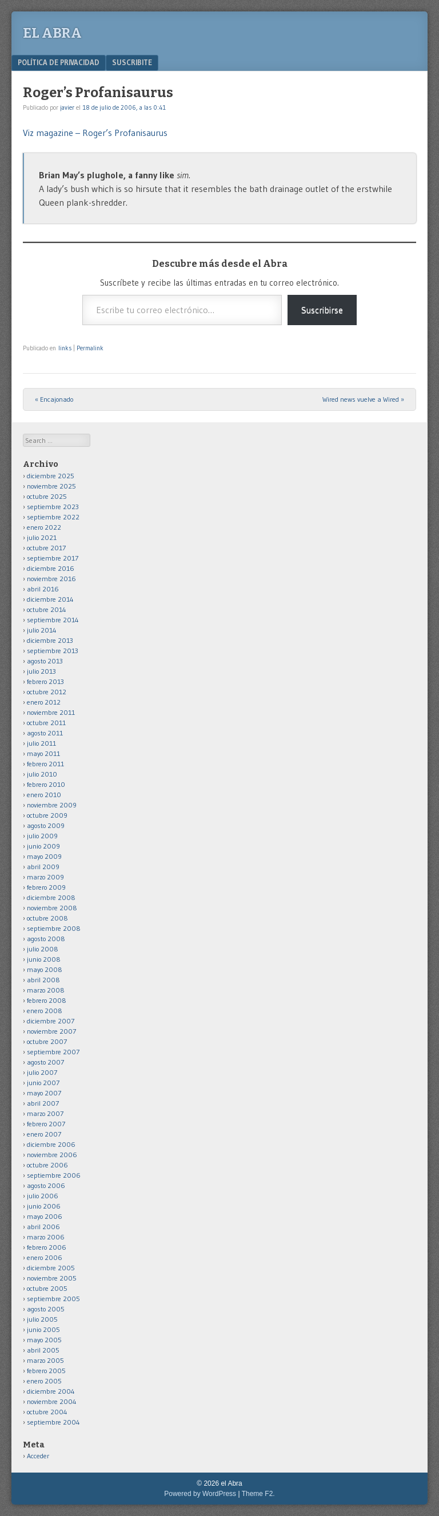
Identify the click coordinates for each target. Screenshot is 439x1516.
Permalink (90, 348)
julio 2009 (42, 835)
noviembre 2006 (52, 1154)
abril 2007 (43, 1103)
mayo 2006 (44, 1216)
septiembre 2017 (52, 558)
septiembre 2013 (52, 650)
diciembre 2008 (51, 897)
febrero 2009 (46, 887)
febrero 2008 (46, 1000)
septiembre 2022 (53, 517)
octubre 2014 (46, 609)
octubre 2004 (47, 1411)
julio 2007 (42, 1072)
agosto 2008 (46, 938)
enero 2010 (44, 794)
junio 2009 (43, 846)
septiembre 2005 (53, 1298)
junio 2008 (44, 959)
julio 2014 (42, 630)
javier (67, 107)
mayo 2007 (44, 1093)
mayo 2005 (44, 1339)
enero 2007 (44, 1134)
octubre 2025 (47, 496)
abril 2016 (43, 589)
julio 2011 (41, 743)
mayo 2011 (43, 753)
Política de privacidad (58, 62)
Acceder (38, 1455)
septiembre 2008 (54, 928)
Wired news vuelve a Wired (363, 399)
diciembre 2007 (50, 1021)
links (64, 348)
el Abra (52, 33)
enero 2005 (44, 1381)
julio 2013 (41, 671)
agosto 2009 (46, 825)
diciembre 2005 (51, 1267)
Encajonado (54, 399)
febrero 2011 (45, 763)
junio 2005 (43, 1329)
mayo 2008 (44, 969)
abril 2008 (43, 979)
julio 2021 (42, 537)
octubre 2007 (47, 1041)
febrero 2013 (45, 681)
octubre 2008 (47, 918)
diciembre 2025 (50, 475)
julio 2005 (42, 1319)
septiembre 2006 (54, 1175)
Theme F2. (258, 1494)
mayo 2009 (44, 856)
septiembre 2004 (53, 1422)
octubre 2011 (46, 722)
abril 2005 (43, 1350)
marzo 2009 (45, 877)
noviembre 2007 (51, 1031)
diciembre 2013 (50, 640)
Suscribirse (322, 309)
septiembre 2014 (53, 619)
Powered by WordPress (200, 1494)
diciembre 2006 (51, 1144)
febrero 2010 (46, 784)
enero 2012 (44, 702)
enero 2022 (44, 527)
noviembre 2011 (51, 712)
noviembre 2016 (51, 578)
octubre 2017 (46, 547)
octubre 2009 (47, 815)
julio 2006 (42, 1195)
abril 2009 (43, 866)
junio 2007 (43, 1082)
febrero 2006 (46, 1247)
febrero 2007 (46, 1123)
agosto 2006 (46, 1185)
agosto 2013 (45, 661)
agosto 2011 (45, 733)
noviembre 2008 (52, 907)
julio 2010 (42, 774)
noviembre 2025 (51, 486)
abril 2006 (43, 1226)
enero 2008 (44, 1010)
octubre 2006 (47, 1165)
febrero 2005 (46, 1370)
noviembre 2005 (52, 1278)
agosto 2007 (45, 1062)
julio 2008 (42, 949)
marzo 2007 (45, 1113)
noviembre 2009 (52, 805)
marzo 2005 (45, 1360)
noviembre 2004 (52, 1401)
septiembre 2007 (53, 1051)
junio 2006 (44, 1206)
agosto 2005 (46, 1309)
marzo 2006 (46, 1237)
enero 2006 (44, 1257)
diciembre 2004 (51, 1391)
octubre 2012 (46, 691)
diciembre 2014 (50, 599)
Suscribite (132, 62)
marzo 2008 (46, 990)
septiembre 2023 (53, 506)
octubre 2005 (47, 1288)
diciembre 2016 (50, 568)
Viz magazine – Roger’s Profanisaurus (95, 132)
